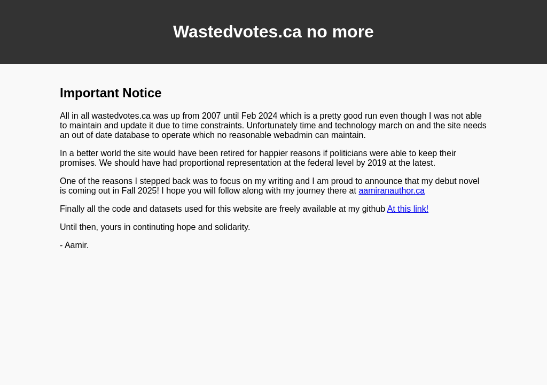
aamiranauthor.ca (391, 190)
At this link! (407, 208)
